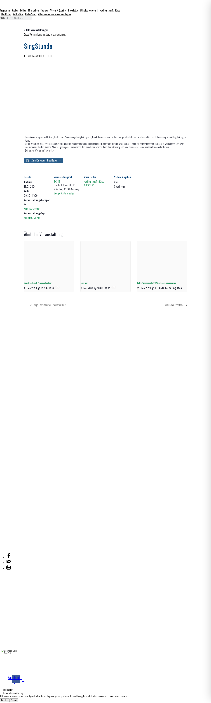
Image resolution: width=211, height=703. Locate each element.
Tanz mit (84, 282)
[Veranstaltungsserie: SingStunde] (57, 287)
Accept (14, 700)
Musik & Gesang (32, 209)
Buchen (15, 10)
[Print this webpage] (8, 569)
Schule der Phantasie (174, 305)
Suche (2, 18)
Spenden (44, 10)
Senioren (28, 218)
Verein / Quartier (58, 10)
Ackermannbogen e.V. (12, 532)
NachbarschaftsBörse (110, 10)
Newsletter (73, 10)
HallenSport (31, 14)
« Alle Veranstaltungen (36, 30)
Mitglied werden (88, 10)
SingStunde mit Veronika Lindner (38, 282)
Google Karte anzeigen (64, 193)
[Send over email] (8, 563)
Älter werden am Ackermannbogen (54, 14)
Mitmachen (33, 10)
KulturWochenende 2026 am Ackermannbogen (156, 282)
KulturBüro (18, 14)
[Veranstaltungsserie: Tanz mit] (114, 287)
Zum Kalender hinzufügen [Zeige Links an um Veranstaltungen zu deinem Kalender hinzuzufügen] (44, 160)
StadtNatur (6, 14)
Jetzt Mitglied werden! (41, 671)
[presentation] (49, 260)
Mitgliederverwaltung (12, 548)
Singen (36, 218)
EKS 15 (57, 181)
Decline (4, 700)
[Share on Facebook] (8, 557)
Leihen (23, 10)
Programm (5, 10)
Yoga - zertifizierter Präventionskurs (49, 305)
